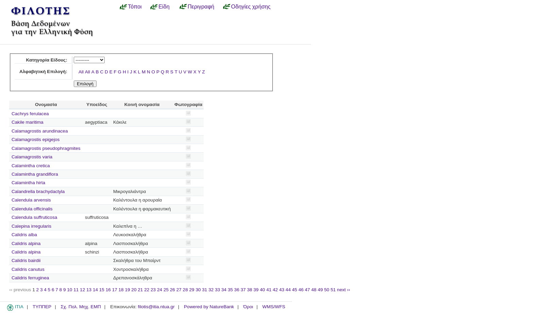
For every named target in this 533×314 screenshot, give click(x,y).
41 (268, 289)
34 (223, 289)
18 (121, 289)
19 (127, 289)
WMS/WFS (273, 306)
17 (114, 289)
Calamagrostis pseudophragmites (46, 148)
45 (294, 289)
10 (69, 289)
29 (191, 289)
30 (198, 289)
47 (307, 289)
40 (262, 289)
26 (172, 289)
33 (217, 289)
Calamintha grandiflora (35, 174)
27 (179, 289)
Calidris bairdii (26, 260)
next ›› (343, 289)
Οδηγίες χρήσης (251, 6)
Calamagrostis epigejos (35, 139)
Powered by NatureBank (209, 306)
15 (101, 289)
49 (320, 289)
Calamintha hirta (28, 182)
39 (256, 289)
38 (249, 289)
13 (88, 289)
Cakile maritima (28, 122)
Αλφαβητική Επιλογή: (43, 71)
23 (153, 289)
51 (333, 289)
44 (288, 289)
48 (313, 289)
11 (76, 289)
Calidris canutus (28, 269)
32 (210, 289)
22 (146, 289)
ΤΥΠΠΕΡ (42, 306)
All (81, 71)
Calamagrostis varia (32, 156)
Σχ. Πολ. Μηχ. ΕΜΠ (81, 306)
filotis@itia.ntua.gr (156, 306)
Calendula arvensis (31, 200)
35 (230, 289)
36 (236, 289)
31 (204, 289)
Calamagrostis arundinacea (40, 131)
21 (140, 289)
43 (281, 289)
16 (108, 289)
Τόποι (135, 6)
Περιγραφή (201, 6)
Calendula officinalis (32, 208)
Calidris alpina (26, 243)
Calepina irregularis (31, 226)
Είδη (164, 6)
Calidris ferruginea (30, 277)
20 (133, 289)
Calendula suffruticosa (34, 217)
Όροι (248, 306)
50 (326, 289)
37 (243, 289)
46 (301, 289)
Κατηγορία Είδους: (46, 60)
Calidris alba (24, 234)
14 (95, 289)
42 (275, 289)
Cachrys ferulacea (30, 113)
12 (82, 289)
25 (166, 289)
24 (159, 289)
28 (185, 289)
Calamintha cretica (31, 165)
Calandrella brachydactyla (38, 191)
